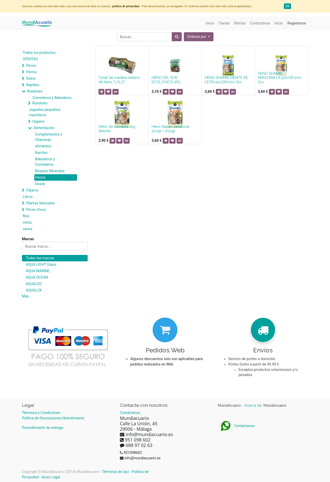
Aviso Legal (51, 477)
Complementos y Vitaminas (48, 137)
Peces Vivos (36, 209)
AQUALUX (34, 290)
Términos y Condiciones (41, 413)
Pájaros (32, 190)
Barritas (41, 153)
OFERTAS (30, 59)
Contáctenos (130, 413)
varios (27, 229)
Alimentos (43, 146)
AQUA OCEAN (37, 277)
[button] (198, 36)
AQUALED (34, 284)
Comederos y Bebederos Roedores (51, 100)
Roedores (34, 91)
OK (287, 6)
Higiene (38, 121)
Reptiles (32, 85)
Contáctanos (236, 426)
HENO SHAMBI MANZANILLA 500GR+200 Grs (279, 77)
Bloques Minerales (50, 171)
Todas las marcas (40, 258)
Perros (31, 72)
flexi (26, 216)
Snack (40, 184)
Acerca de (253, 405)
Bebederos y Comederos (45, 162)
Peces (31, 65)
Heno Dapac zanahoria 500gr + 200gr (170, 128)
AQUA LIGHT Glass (41, 264)
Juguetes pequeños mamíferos (44, 112)
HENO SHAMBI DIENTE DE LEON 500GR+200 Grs (226, 80)
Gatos (31, 78)
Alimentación (43, 128)
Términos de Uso (115, 472)
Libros (28, 197)
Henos (40, 177)
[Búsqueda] (177, 36)
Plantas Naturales (40, 203)
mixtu (27, 222)
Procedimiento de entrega (42, 428)
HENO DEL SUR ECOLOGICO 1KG (166, 80)
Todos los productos (39, 53)
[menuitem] (210, 23)
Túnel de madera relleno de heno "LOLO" (119, 80)
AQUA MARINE (38, 271)
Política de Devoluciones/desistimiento (53, 418)
